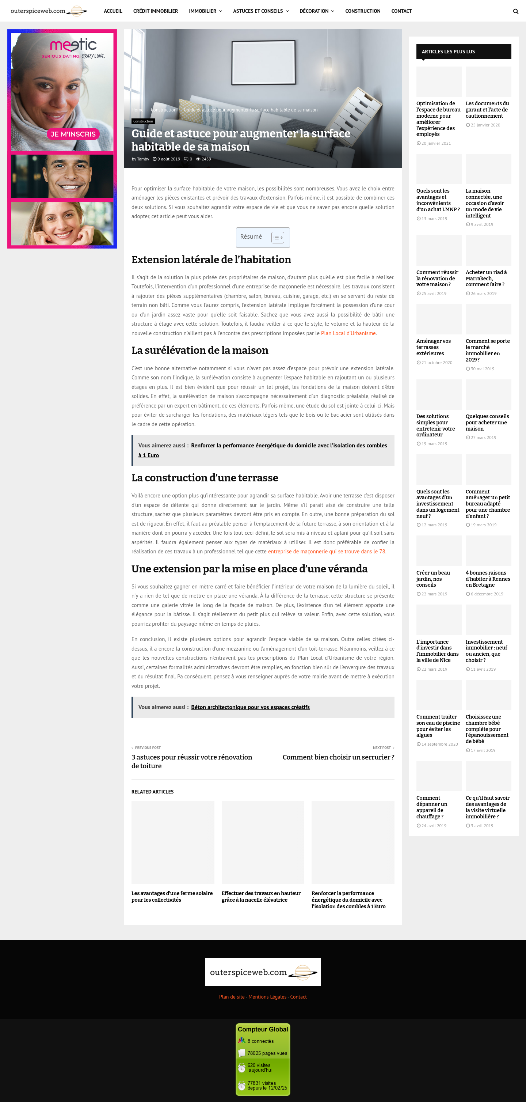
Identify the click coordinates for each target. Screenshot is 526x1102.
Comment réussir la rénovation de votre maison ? (437, 278)
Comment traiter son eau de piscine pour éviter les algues (438, 726)
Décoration (314, 11)
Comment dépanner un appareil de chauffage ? (431, 807)
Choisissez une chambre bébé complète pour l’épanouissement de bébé (487, 729)
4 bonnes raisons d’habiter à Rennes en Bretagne (488, 579)
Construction (362, 11)
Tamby (143, 159)
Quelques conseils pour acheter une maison (487, 422)
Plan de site (232, 996)
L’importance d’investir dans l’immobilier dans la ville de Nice (437, 651)
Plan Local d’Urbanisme (348, 333)
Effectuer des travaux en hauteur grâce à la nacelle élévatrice (261, 896)
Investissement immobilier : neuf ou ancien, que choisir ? (486, 651)
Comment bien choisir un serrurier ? (338, 757)
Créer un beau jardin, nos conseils (433, 579)
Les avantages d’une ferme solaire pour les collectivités (172, 896)
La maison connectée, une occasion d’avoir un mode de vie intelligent (485, 203)
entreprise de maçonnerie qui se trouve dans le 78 (326, 551)
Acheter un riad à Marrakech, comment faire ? (486, 278)
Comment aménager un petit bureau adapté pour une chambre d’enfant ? (488, 504)
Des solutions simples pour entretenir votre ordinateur (435, 425)
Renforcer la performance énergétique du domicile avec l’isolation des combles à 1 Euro (349, 900)
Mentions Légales (267, 996)
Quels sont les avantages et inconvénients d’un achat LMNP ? (438, 200)
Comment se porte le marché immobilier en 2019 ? (488, 350)
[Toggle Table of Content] (274, 237)
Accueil (113, 11)
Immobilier (203, 11)
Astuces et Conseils (258, 11)
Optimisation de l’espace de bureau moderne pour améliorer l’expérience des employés (438, 119)
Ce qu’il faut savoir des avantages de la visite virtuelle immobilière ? (488, 807)
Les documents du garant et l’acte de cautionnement (487, 110)
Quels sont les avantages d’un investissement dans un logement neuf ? (438, 504)
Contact (402, 11)
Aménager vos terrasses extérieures (433, 347)
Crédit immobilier (155, 11)
